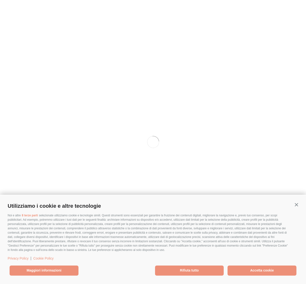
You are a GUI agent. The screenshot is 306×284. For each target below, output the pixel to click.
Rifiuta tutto (189, 270)
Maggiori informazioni (44, 270)
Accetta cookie (262, 270)
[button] (296, 205)
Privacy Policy (18, 258)
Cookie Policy (43, 258)
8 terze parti (30, 215)
